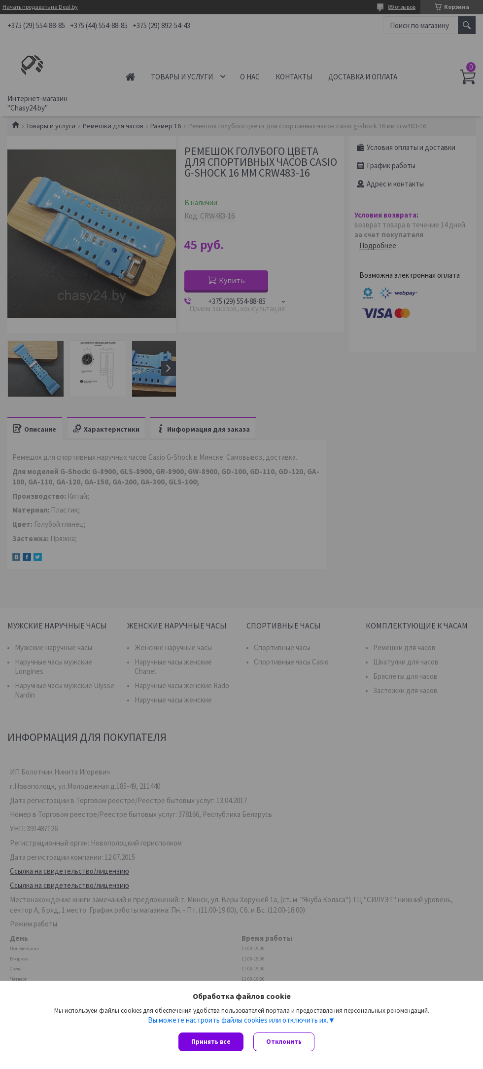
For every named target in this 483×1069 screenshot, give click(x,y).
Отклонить (284, 1041)
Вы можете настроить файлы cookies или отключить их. (238, 1020)
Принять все (211, 1041)
